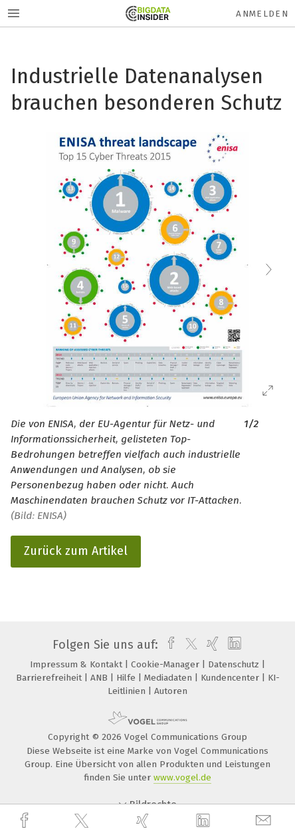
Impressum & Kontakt (77, 664)
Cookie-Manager (166, 664)
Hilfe (127, 677)
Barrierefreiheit (50, 677)
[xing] (144, 820)
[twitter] (83, 821)
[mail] (265, 820)
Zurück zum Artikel (76, 551)
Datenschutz (235, 664)
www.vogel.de (182, 777)
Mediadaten (169, 677)
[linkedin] (205, 821)
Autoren (170, 691)
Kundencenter (231, 677)
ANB (100, 677)
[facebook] (26, 820)
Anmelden (262, 13)
